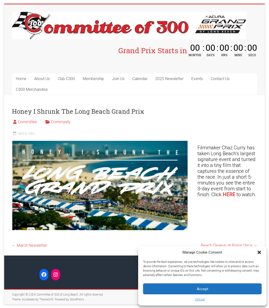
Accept (202, 289)
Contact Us (220, 78)
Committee (27, 122)
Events (197, 78)
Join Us (118, 78)
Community (61, 122)
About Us (42, 78)
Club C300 (66, 78)
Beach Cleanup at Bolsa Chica (229, 245)
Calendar (139, 78)
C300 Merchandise (32, 89)
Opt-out (200, 299)
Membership (93, 78)
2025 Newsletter (169, 78)
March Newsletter (29, 245)
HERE (229, 194)
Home (21, 78)
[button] (259, 252)
